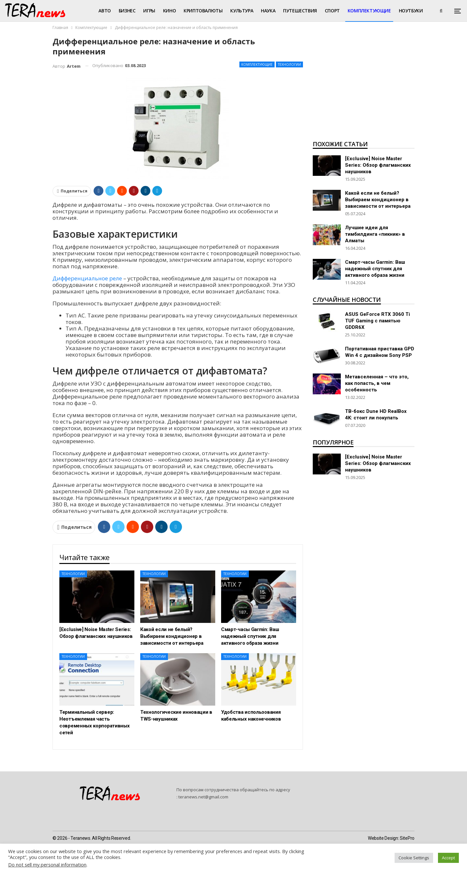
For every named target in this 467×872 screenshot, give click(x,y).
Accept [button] (448, 858)
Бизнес (127, 10)
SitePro (407, 838)
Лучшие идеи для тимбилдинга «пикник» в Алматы (375, 234)
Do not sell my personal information (47, 864)
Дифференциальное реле (87, 278)
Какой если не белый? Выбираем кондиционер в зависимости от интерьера (378, 199)
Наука (268, 10)
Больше (408, 10)
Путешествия (300, 10)
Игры (149, 10)
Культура (241, 10)
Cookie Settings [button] (414, 858)
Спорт (332, 10)
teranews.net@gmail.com (203, 797)
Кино (169, 10)
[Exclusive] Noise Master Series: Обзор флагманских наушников (378, 165)
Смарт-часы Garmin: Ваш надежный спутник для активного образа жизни (375, 268)
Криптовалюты (203, 10)
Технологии (289, 64)
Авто (104, 10)
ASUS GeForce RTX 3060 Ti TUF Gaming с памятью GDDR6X (377, 320)
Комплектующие (369, 10)
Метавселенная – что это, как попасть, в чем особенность (377, 383)
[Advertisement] (363, 86)
